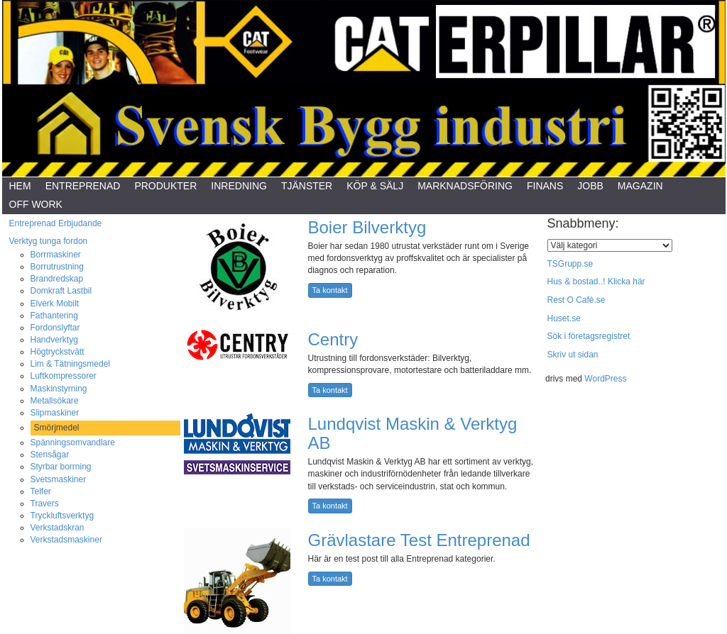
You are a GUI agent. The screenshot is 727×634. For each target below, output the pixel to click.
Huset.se (564, 318)
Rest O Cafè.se (576, 300)
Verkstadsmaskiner (66, 540)
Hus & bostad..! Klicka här (596, 282)
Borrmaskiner (56, 255)
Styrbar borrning (61, 467)
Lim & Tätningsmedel (71, 364)
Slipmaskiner (55, 413)
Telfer (41, 491)
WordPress (605, 379)
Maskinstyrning (59, 389)
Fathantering (54, 316)
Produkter (165, 185)
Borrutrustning (57, 267)
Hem (20, 185)
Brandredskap (57, 279)
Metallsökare (55, 401)
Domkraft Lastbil (61, 291)
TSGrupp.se (570, 264)
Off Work (35, 204)
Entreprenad (83, 185)
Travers (45, 503)
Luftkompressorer (64, 376)
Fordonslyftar (55, 328)
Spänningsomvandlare (73, 442)
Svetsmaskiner (59, 479)
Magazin (640, 185)
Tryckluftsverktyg (62, 516)
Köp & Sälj (374, 185)
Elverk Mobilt (55, 303)
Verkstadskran (57, 528)
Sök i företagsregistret (588, 336)
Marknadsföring (465, 185)
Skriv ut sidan (572, 355)
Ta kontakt (330, 290)
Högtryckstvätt (57, 352)
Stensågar (50, 455)
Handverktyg (54, 340)
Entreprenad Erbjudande (55, 223)
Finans (545, 185)
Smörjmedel (57, 428)
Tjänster (306, 185)
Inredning (239, 185)
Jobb (590, 185)
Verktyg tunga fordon (48, 241)
